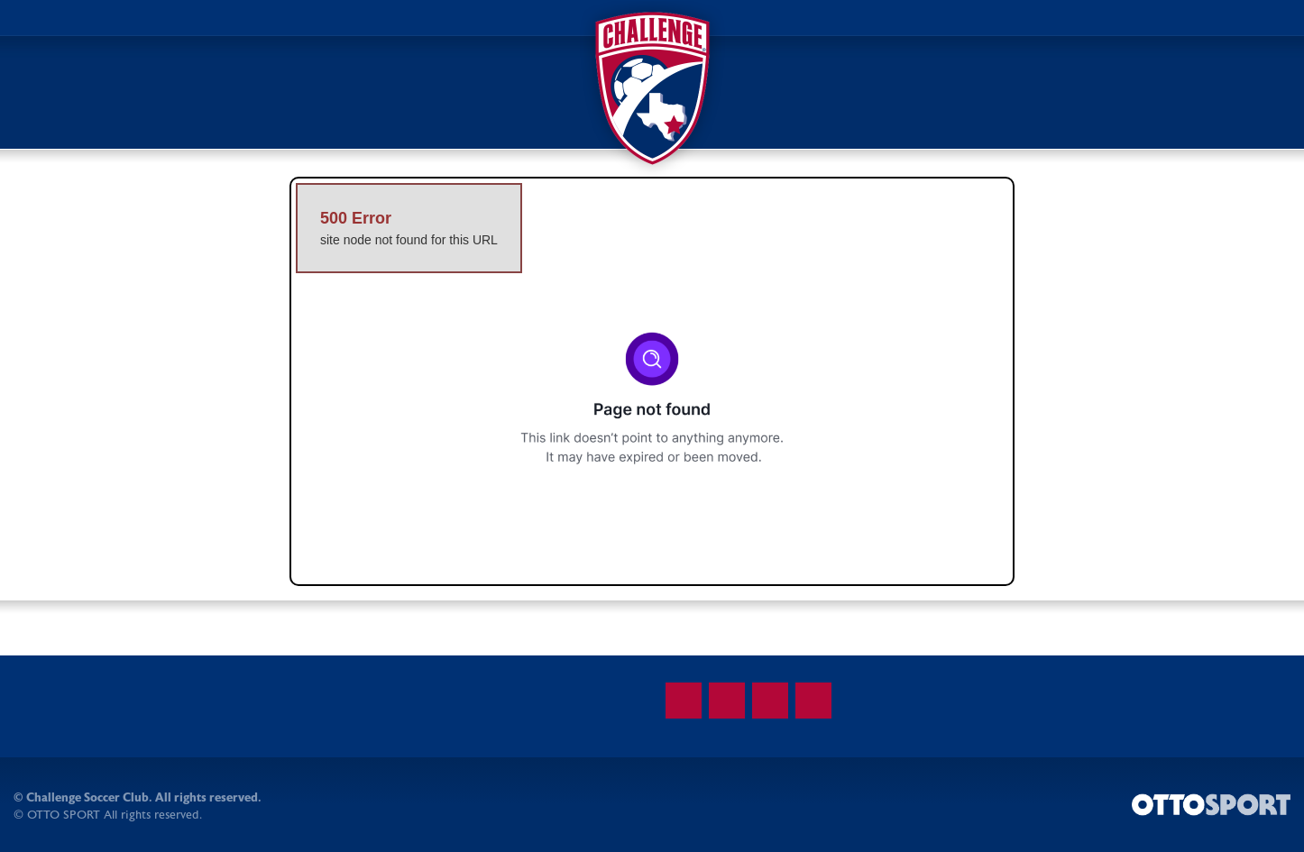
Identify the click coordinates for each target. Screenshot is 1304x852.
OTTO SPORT (63, 815)
